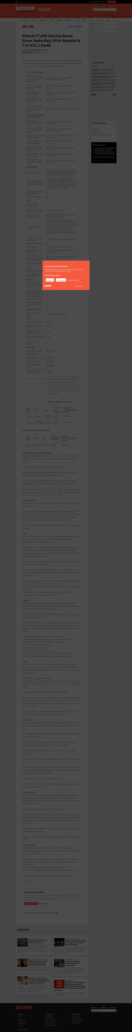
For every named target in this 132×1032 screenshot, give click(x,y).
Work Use (50, 280)
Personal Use (61, 280)
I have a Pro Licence (73, 280)
